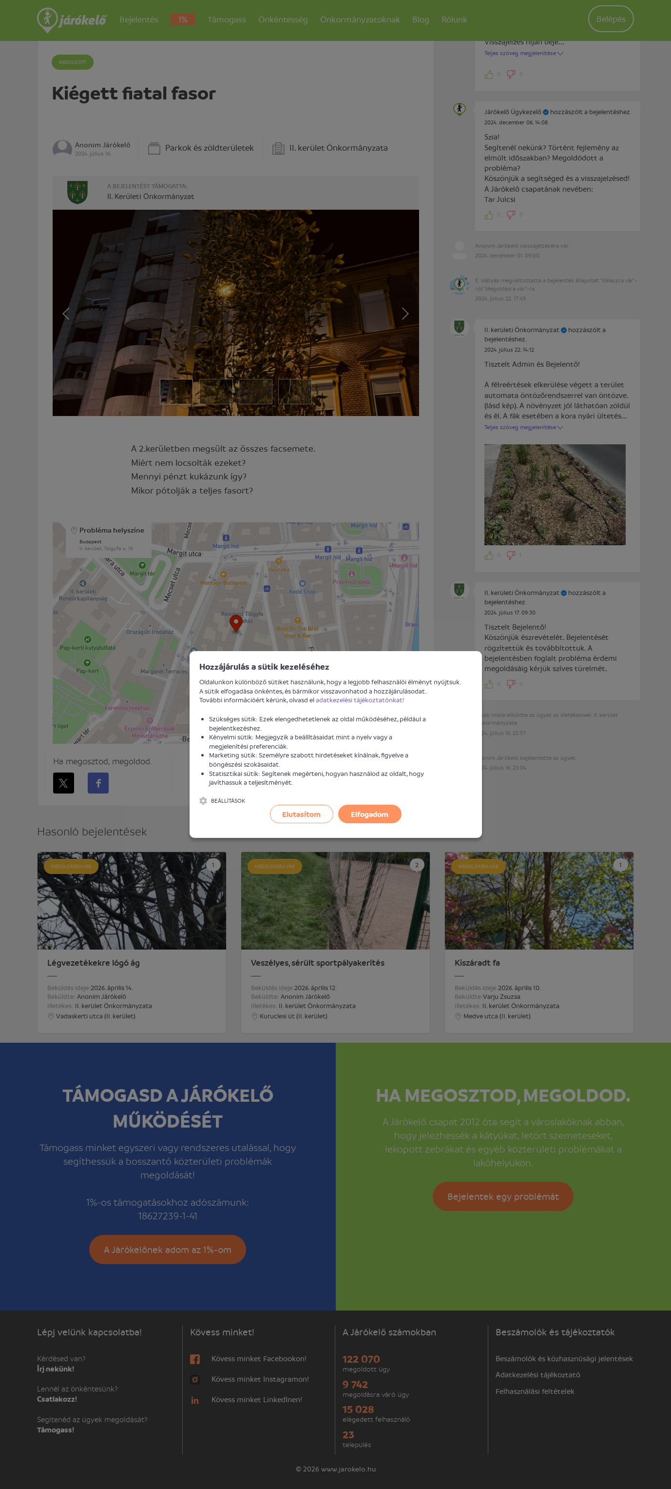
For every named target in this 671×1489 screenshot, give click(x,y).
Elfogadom (369, 814)
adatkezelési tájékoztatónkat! (360, 699)
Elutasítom (301, 814)
